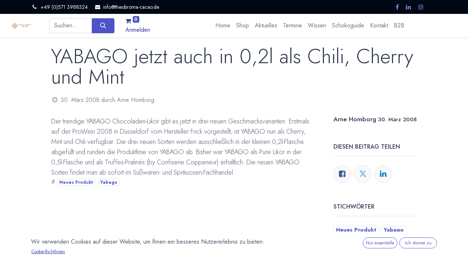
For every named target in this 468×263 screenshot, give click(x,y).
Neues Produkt (76, 182)
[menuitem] (222, 25)
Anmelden (137, 30)
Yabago (108, 182)
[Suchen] (103, 25)
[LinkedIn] (383, 174)
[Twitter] (362, 174)
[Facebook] (342, 174)
